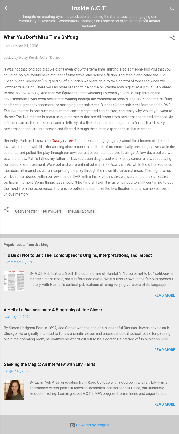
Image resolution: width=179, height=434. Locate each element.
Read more (164, 295)
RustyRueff (52, 211)
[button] (172, 38)
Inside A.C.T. (89, 8)
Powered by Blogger (89, 425)
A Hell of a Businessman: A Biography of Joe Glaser (53, 309)
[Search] (172, 9)
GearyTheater (26, 211)
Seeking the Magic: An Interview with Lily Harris (49, 364)
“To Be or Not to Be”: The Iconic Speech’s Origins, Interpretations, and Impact (78, 255)
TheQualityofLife (81, 211)
